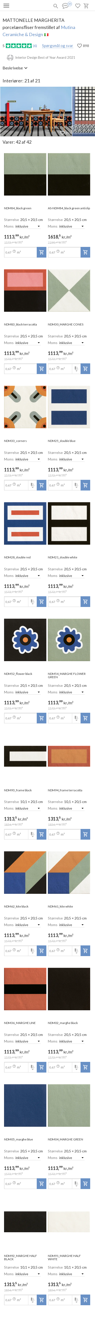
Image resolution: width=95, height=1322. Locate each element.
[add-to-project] (41, 252)
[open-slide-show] (25, 174)
